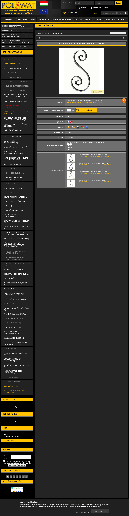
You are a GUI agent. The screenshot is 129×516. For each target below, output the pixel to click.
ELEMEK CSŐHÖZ (13, 77)
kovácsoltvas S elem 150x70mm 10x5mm (93, 155)
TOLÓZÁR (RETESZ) (14, 318)
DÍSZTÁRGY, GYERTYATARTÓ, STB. (16, 366)
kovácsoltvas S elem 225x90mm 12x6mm (93, 180)
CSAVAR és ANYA (11, 386)
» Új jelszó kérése (95, 8)
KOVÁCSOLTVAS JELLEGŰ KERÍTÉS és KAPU (17, 113)
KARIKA (8, 206)
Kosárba (88, 110)
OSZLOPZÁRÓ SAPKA (13, 278)
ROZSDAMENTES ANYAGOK (15, 68)
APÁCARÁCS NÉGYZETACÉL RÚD (17, 147)
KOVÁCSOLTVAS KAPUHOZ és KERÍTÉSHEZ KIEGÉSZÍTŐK (15, 119)
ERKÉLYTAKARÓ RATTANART (16, 101)
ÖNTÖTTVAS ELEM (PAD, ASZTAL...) (17, 283)
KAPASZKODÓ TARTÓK (18, 82)
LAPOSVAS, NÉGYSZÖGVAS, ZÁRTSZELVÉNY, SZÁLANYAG (16, 233)
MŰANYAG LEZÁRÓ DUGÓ (14, 269)
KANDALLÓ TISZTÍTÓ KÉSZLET (16, 201)
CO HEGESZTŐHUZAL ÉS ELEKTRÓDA (13, 178)
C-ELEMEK (11, 169)
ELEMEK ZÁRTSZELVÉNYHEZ (17, 86)
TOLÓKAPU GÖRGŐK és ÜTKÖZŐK (16, 309)
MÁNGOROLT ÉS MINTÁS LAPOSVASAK (15, 252)
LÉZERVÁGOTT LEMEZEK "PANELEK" (13, 372)
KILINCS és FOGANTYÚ (14, 210)
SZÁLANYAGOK (12, 73)
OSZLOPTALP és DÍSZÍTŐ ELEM (17, 274)
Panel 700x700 (13, 382)
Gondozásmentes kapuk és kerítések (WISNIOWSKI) (15, 96)
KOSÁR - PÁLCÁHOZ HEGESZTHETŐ (17, 227)
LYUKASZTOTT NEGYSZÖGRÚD (16, 239)
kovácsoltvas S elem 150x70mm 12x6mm (93, 172)
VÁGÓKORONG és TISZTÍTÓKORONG (11, 333)
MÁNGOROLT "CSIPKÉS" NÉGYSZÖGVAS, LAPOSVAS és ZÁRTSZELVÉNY (15, 245)
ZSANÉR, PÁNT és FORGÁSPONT (16, 353)
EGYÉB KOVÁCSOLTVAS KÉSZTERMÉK (12, 360)
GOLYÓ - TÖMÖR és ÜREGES (16, 197)
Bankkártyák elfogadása (12, 436)
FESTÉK (8, 193)
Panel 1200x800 (13, 377)
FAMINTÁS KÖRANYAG (13, 188)
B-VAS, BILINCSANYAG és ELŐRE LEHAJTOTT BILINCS (16, 159)
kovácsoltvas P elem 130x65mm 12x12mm (93, 163)
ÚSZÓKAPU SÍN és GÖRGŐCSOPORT (12, 142)
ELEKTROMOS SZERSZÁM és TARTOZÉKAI (14, 391)
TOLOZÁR (11, 349)
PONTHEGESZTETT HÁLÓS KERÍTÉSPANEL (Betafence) (15, 294)
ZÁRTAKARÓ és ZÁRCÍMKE (15, 338)
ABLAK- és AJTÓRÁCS (13, 137)
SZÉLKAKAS (9, 304)
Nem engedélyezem (82, 512)
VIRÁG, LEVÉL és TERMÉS (15, 327)
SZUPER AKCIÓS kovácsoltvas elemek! (16, 106)
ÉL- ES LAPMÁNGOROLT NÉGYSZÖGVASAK (15, 258)
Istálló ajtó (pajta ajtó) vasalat (14, 131)
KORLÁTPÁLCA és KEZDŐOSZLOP (16, 221)
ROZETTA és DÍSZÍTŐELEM (15, 299)
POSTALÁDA (9, 289)
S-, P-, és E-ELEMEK (15, 173)
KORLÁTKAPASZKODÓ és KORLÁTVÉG (13, 215)
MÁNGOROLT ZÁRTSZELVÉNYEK (18, 264)
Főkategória (40, 33)
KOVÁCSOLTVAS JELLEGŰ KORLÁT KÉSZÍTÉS (17, 125)
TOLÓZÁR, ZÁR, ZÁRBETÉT (15, 314)
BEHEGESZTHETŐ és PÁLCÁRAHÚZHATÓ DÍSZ (14, 152)
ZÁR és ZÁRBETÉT (14, 323)
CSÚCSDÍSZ (9, 184)
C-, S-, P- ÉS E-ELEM (12, 164)
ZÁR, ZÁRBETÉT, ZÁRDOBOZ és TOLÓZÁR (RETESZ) (15, 343)
